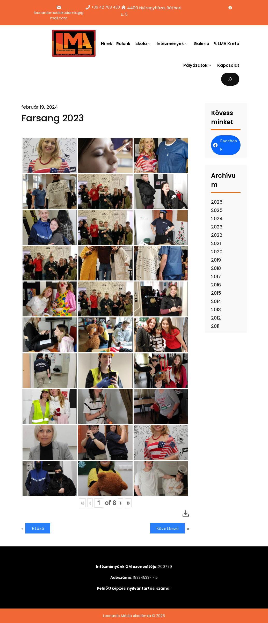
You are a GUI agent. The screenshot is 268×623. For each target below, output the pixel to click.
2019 (216, 260)
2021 (216, 243)
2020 (216, 251)
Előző (38, 528)
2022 (216, 235)
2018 (216, 268)
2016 (216, 284)
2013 (216, 309)
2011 (215, 326)
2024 (217, 218)
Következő (167, 528)
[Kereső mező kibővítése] (230, 79)
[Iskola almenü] (150, 43)
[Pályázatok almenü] (210, 65)
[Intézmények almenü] (187, 43)
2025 (217, 210)
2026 (216, 202)
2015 (216, 293)
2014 (216, 301)
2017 (216, 276)
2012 (216, 318)
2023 (216, 227)
